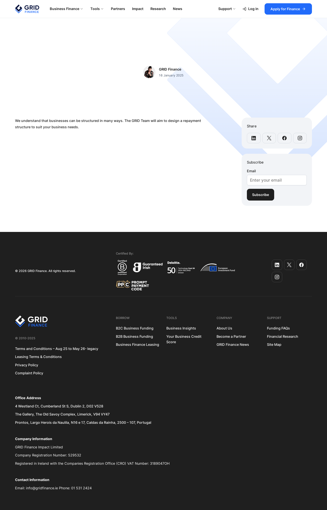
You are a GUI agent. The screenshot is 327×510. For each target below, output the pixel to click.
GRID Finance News (233, 344)
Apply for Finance (285, 9)
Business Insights (181, 328)
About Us (224, 328)
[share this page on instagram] (300, 138)
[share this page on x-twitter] (269, 138)
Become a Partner (231, 336)
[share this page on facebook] (284, 138)
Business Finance (64, 9)
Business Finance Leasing (137, 344)
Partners (118, 9)
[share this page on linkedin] (254, 138)
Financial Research (282, 336)
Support (225, 9)
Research (158, 9)
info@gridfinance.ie (42, 488)
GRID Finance (170, 69)
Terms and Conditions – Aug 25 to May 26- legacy (56, 348)
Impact (137, 9)
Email (251, 171)
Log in (250, 9)
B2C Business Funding (134, 328)
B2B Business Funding (134, 336)
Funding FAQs (278, 328)
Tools (95, 9)
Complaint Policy (29, 373)
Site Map (274, 344)
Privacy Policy (26, 365)
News (177, 9)
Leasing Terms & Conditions (38, 357)
